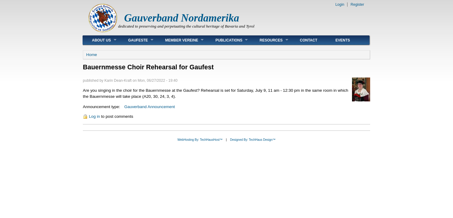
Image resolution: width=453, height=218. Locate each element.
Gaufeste (136, 40)
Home (91, 54)
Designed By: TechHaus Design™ (252, 139)
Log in (94, 116)
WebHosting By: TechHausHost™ (200, 139)
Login (339, 4)
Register (357, 4)
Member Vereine (180, 40)
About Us (99, 40)
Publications (227, 40)
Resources (269, 40)
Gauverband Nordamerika (181, 18)
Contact (309, 40)
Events (342, 40)
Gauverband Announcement (149, 106)
